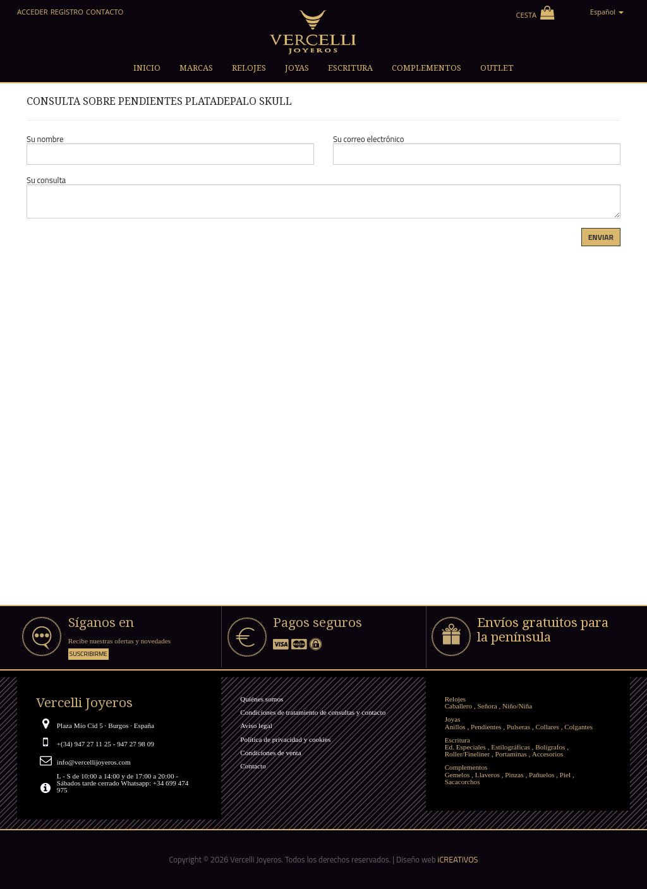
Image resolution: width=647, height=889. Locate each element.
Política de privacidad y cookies (285, 739)
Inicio (146, 68)
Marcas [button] (196, 68)
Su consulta (46, 180)
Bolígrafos (550, 747)
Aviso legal (256, 725)
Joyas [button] (297, 68)
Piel (565, 775)
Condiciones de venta (270, 752)
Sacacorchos (462, 781)
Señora (487, 706)
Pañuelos (541, 775)
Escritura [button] (350, 68)
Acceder (32, 11)
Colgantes (578, 727)
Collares (547, 727)
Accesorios (548, 754)
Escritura (457, 740)
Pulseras (518, 727)
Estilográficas (510, 747)
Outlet (497, 68)
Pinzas (514, 775)
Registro (67, 11)
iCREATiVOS (458, 859)
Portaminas (511, 754)
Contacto (104, 11)
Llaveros (487, 775)
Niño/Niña (517, 706)
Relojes (455, 699)
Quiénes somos (261, 699)
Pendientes (486, 727)
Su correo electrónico (368, 139)
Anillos (455, 727)
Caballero (459, 706)
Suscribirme (88, 654)
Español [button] (607, 11)
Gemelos (457, 775)
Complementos (466, 767)
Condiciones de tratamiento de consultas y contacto (312, 712)
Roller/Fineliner (467, 754)
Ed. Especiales (465, 747)
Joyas (453, 719)
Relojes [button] (249, 68)
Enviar (601, 237)
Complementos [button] (426, 68)
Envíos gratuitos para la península (542, 630)
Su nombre (45, 139)
